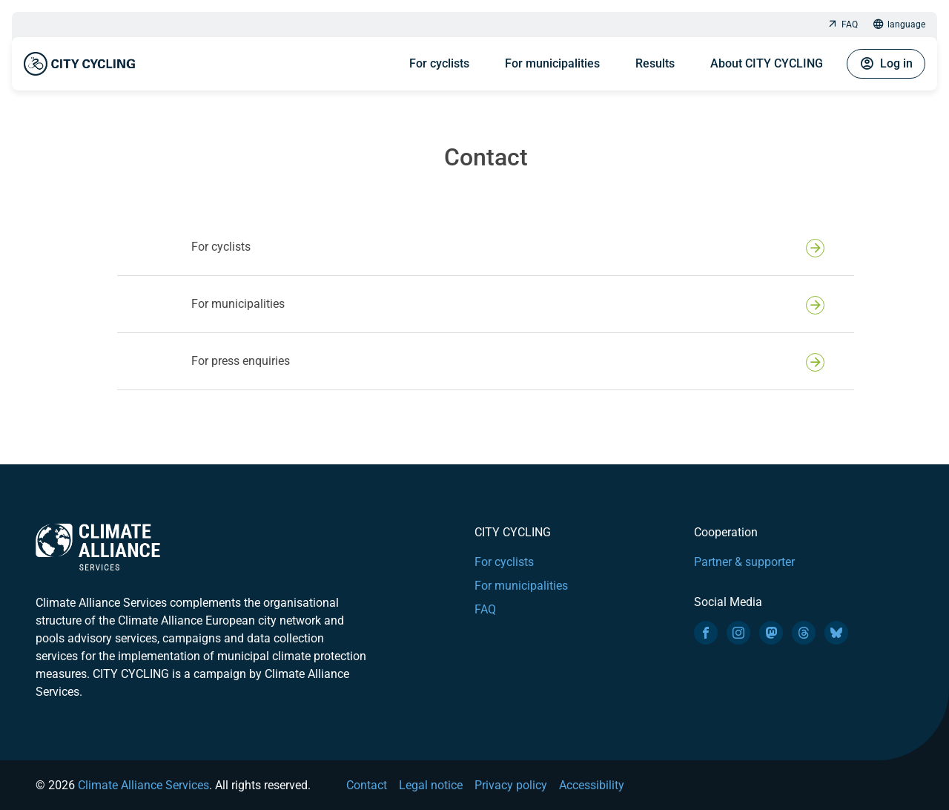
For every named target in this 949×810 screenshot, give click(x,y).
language (899, 25)
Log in (886, 64)
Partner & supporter (744, 562)
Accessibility (591, 785)
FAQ (842, 25)
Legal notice (431, 785)
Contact (366, 785)
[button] (485, 247)
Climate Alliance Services (143, 785)
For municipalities (552, 63)
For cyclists (439, 63)
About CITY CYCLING (766, 63)
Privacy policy (510, 785)
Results (655, 63)
